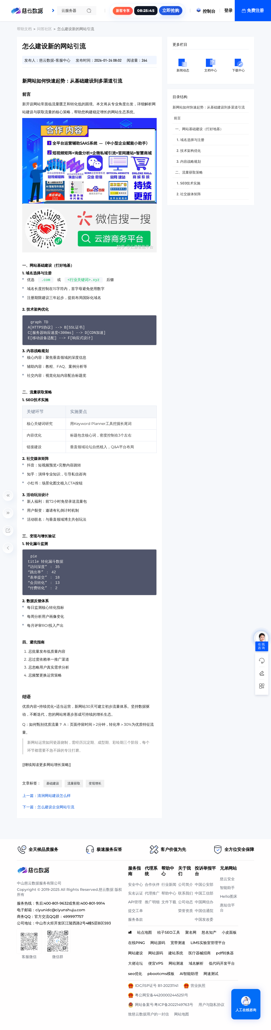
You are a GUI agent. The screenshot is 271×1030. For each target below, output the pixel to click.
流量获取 (73, 783)
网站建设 (135, 953)
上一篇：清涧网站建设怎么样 (46, 795)
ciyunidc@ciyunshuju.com (60, 910)
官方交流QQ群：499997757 (58, 916)
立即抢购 (170, 10)
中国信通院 (204, 910)
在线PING (136, 942)
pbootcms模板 (160, 973)
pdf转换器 (225, 953)
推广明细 (152, 902)
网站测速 (176, 963)
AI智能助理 (189, 973)
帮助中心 (168, 893)
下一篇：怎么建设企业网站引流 (48, 807)
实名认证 (135, 893)
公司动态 (185, 902)
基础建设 (52, 783)
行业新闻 (168, 884)
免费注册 (255, 10)
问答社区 (44, 28)
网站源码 (157, 942)
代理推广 (152, 893)
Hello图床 (228, 896)
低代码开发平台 (222, 963)
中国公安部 (204, 884)
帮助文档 (24, 28)
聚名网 (190, 932)
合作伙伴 (152, 884)
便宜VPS (155, 963)
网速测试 (211, 973)
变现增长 (95, 783)
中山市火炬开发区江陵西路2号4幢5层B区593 (73, 923)
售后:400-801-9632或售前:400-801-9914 (70, 903)
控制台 (205, 11)
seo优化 (135, 973)
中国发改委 (204, 919)
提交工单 (135, 910)
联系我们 (185, 893)
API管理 (135, 902)
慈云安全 (227, 879)
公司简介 (185, 884)
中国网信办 (204, 902)
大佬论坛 (135, 963)
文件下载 (168, 902)
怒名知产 (209, 932)
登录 (228, 10)
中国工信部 (204, 893)
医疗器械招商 (199, 953)
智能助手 (227, 887)
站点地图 (144, 932)
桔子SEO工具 (168, 932)
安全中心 (135, 884)
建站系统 (175, 953)
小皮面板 (229, 932)
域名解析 (196, 963)
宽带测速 (177, 942)
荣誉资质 (185, 910)
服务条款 (135, 919)
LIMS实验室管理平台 (208, 942)
